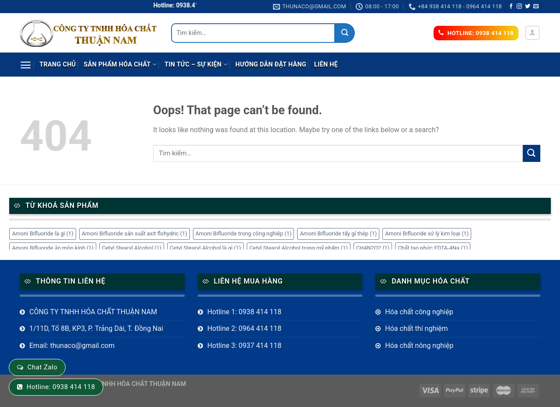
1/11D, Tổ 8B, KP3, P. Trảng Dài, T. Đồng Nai (96, 328)
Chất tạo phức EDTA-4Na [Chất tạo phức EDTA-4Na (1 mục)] (433, 248)
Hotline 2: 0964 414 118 (244, 328)
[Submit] (345, 33)
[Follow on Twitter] (527, 7)
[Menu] (26, 65)
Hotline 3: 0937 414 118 (244, 345)
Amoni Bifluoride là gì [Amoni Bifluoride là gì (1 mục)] (42, 233)
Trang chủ (57, 64)
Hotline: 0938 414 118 (61, 387)
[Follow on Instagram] (519, 7)
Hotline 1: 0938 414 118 (244, 312)
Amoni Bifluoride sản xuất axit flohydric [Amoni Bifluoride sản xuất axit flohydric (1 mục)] (134, 233)
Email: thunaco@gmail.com (72, 345)
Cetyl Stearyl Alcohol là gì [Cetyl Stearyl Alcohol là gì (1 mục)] (205, 248)
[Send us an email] (536, 7)
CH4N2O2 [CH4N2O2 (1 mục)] (372, 248)
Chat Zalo (42, 367)
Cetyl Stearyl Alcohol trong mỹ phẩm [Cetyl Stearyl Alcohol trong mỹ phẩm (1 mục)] (298, 248)
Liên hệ (326, 64)
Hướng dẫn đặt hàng (270, 64)
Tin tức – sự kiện (196, 64)
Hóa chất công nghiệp (419, 312)
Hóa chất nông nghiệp (419, 345)
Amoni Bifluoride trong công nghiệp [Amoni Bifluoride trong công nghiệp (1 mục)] (244, 233)
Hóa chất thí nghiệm (416, 328)
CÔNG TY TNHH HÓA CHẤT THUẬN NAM (93, 312)
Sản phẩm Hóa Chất (120, 64)
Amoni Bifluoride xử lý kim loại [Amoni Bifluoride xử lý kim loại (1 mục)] (427, 233)
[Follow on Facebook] (511, 7)
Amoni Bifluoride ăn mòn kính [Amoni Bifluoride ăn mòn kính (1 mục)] (53, 248)
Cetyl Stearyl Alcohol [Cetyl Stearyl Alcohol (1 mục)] (131, 248)
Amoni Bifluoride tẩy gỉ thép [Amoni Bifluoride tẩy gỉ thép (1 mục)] (338, 233)
